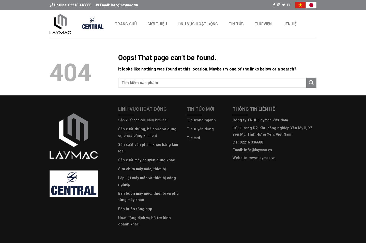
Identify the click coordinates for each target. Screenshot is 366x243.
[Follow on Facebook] (274, 5)
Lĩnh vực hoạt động (198, 24)
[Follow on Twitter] (283, 5)
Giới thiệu (157, 24)
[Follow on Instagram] (278, 5)
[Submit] (311, 83)
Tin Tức (236, 24)
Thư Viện (263, 24)
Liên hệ (289, 24)
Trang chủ (126, 24)
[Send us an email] (288, 5)
